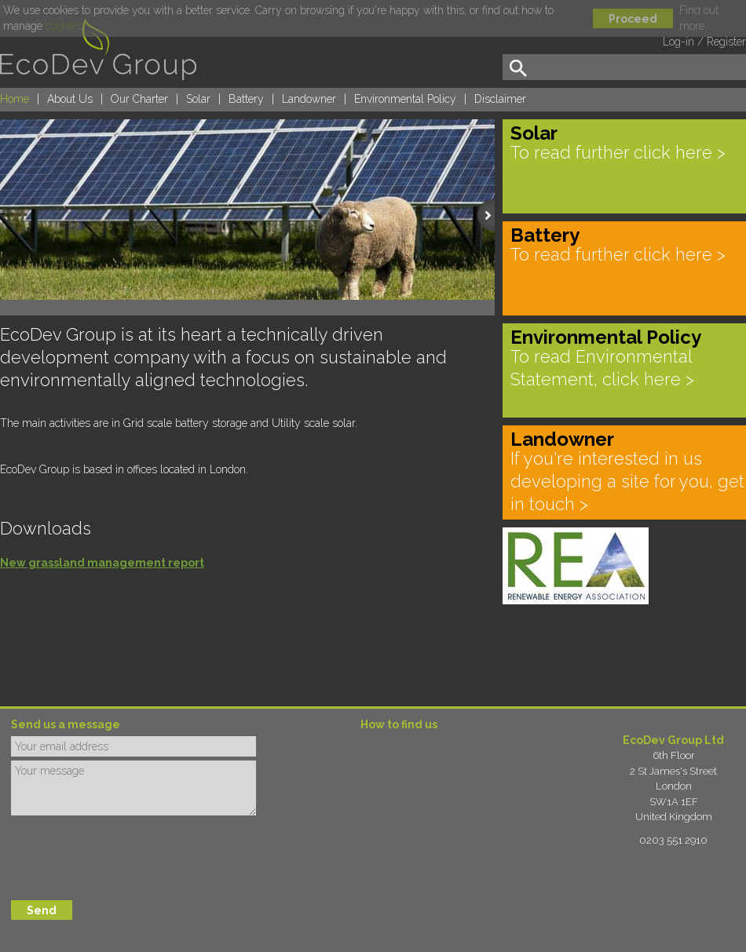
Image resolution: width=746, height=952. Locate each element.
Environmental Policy (405, 99)
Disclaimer (500, 99)
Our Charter (139, 99)
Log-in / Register (704, 41)
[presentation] (130, 857)
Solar (198, 99)
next (489, 228)
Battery (246, 99)
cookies (63, 26)
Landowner (309, 99)
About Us (70, 99)
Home (14, 99)
